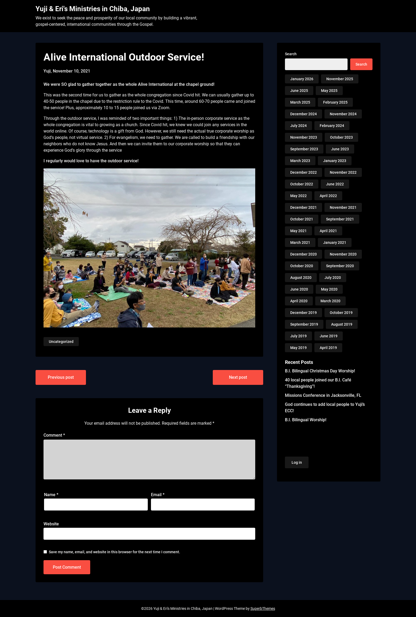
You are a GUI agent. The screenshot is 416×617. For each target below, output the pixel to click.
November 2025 (339, 79)
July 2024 (298, 126)
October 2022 (301, 184)
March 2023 (300, 161)
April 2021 (328, 231)
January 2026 (301, 79)
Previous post (61, 377)
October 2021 (301, 219)
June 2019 (328, 336)
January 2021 (334, 242)
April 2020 (298, 301)
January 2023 (334, 161)
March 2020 (330, 301)
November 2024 (343, 114)
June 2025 (299, 90)
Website (51, 523)
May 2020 (329, 289)
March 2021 (300, 242)
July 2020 (332, 277)
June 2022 (335, 184)
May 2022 (298, 196)
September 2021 (340, 219)
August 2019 (341, 324)
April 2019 (328, 348)
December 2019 (303, 312)
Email (157, 494)
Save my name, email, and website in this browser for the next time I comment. (114, 552)
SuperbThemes (262, 608)
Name (51, 494)
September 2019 (304, 324)
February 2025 (335, 102)
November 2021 (343, 207)
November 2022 (343, 172)
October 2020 (301, 266)
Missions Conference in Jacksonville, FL (323, 395)
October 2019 (341, 312)
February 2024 (332, 126)
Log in (297, 462)
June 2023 (340, 149)
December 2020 (303, 254)
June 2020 (299, 289)
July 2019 (298, 336)
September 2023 (304, 149)
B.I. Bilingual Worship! (305, 419)
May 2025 (329, 90)
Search (291, 54)
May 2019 (298, 348)
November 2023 (303, 137)
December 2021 (303, 207)
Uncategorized (61, 341)
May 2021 (298, 231)
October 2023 (341, 137)
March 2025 (300, 102)
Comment (54, 435)
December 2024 (303, 114)
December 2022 (303, 172)
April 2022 (328, 196)
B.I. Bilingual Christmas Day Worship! (320, 370)
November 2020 (343, 254)
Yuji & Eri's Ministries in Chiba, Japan (93, 9)
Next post (238, 377)
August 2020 (300, 277)
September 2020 (340, 266)
